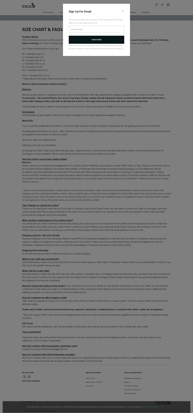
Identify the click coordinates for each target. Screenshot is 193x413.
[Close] (122, 11)
